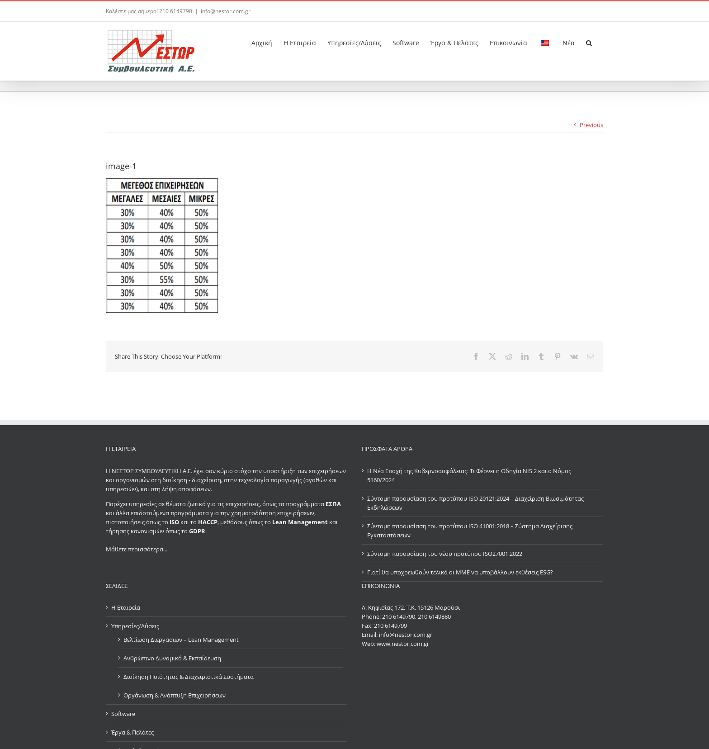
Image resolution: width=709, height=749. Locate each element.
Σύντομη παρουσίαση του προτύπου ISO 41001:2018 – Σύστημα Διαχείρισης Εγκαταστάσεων (469, 530)
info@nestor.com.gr (226, 11)
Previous (591, 125)
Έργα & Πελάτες (132, 732)
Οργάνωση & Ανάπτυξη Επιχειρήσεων (174, 695)
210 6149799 (390, 625)
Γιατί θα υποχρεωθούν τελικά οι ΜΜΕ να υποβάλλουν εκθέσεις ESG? (460, 572)
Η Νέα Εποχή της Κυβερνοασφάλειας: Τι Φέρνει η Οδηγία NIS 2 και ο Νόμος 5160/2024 (469, 475)
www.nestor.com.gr (403, 644)
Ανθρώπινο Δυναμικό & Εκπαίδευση (172, 658)
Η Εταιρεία (125, 607)
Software (123, 714)
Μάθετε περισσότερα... (136, 549)
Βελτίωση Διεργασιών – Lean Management (181, 639)
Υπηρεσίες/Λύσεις (135, 626)
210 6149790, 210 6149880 (416, 616)
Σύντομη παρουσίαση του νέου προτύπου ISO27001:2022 (444, 554)
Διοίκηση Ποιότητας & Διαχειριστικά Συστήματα (188, 677)
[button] (589, 42)
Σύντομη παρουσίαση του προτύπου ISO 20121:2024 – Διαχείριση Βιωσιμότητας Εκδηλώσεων (475, 503)
